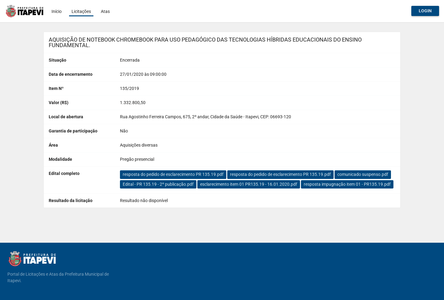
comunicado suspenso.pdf (362, 174)
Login (425, 10)
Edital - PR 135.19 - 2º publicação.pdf (158, 184)
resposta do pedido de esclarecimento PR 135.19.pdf (173, 174)
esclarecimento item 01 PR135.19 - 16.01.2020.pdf (248, 184)
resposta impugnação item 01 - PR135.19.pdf (347, 184)
